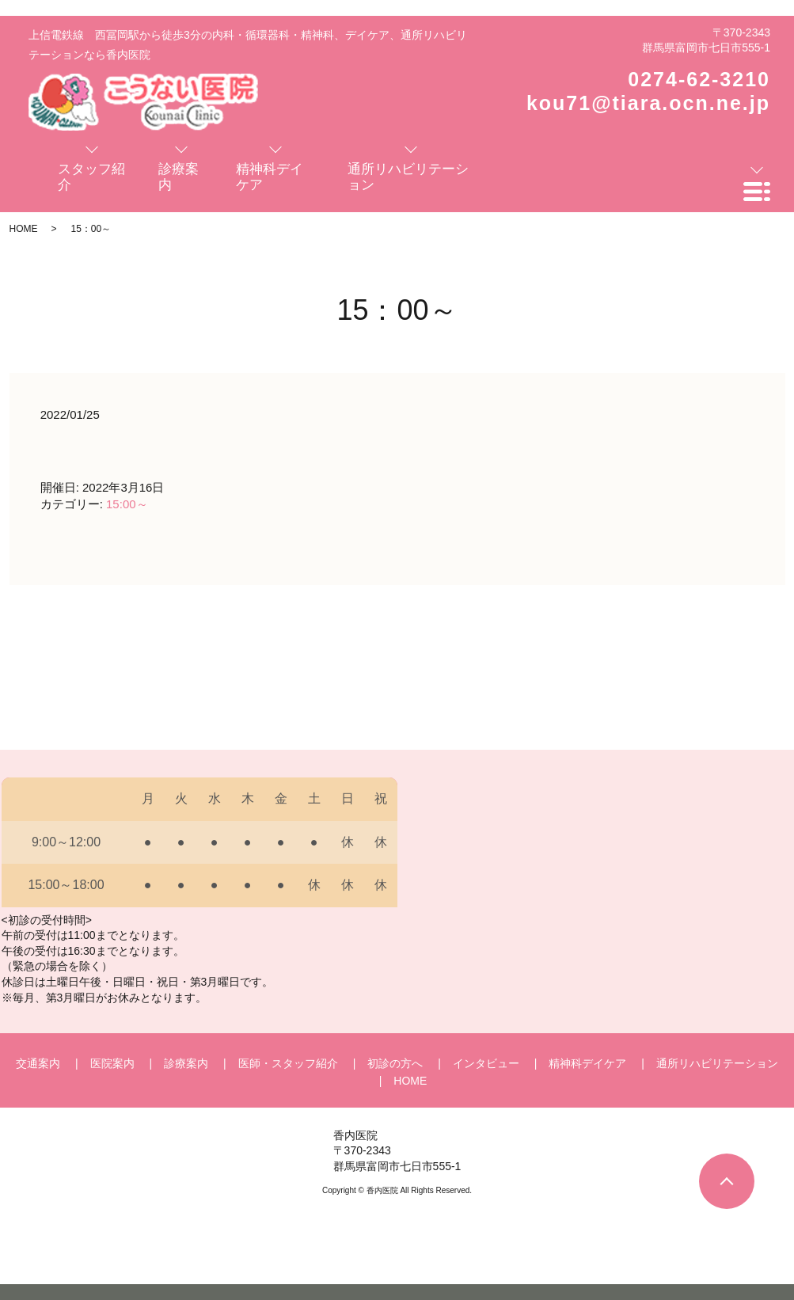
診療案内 (186, 1063)
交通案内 (38, 1063)
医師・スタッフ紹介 (288, 1063)
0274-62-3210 (699, 79)
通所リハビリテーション (717, 1063)
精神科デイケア (587, 1063)
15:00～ (127, 504)
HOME (23, 228)
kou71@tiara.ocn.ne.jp (648, 103)
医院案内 (112, 1063)
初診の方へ (395, 1063)
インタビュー (486, 1063)
